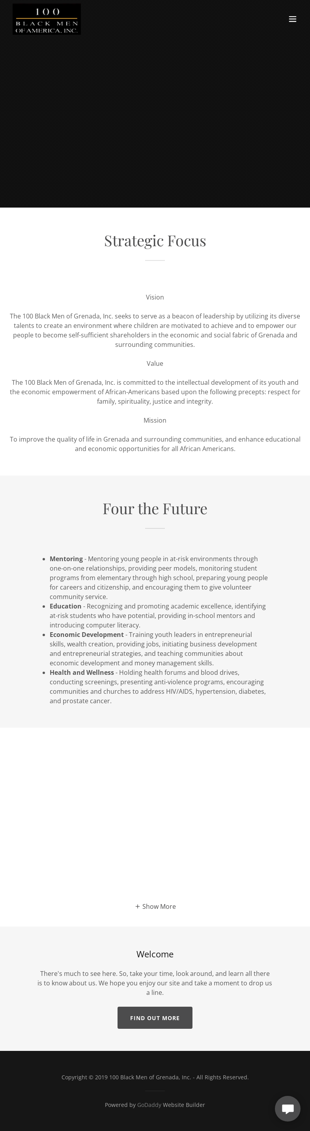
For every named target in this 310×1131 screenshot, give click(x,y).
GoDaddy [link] (149, 1105)
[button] (293, 19)
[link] (47, 19)
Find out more (155, 1018)
